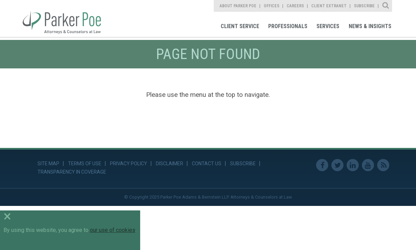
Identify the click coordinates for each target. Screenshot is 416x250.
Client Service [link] (240, 26)
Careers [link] (295, 5)
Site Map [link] (48, 163)
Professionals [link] (287, 26)
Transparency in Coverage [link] (71, 172)
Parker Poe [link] (66, 18)
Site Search (386, 6)
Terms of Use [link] (84, 163)
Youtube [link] (368, 165)
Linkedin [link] (353, 165)
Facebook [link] (322, 165)
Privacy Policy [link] (128, 163)
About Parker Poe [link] (238, 5)
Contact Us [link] (206, 163)
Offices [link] (271, 5)
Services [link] (327, 26)
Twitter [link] (337, 165)
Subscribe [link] (364, 5)
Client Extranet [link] (329, 5)
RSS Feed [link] (383, 165)
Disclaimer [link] (169, 163)
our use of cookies (112, 230)
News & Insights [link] (370, 26)
